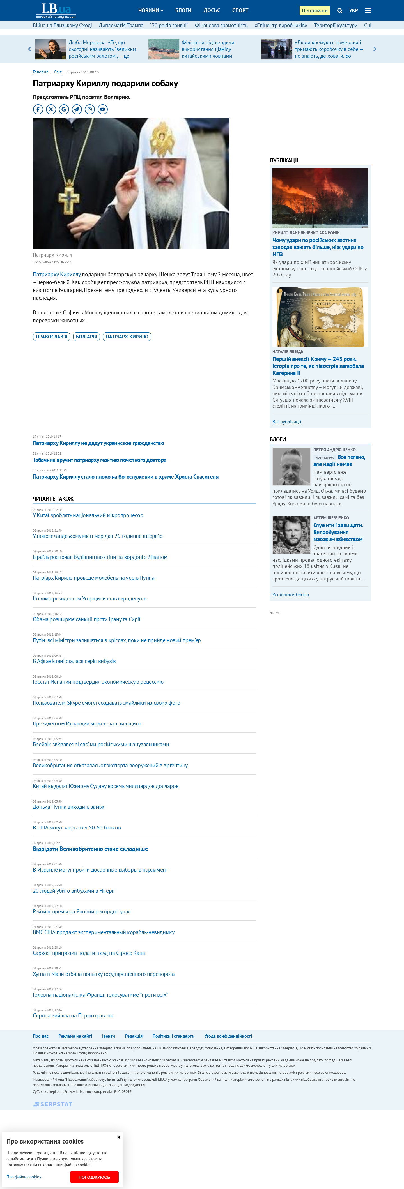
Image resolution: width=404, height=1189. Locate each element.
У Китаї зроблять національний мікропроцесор (88, 515)
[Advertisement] (144, 388)
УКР (353, 10)
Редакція (134, 1036)
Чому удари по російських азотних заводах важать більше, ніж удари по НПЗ (317, 247)
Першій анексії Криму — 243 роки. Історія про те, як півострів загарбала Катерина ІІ (318, 366)
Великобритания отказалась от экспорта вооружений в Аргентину (110, 765)
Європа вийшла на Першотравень (73, 1015)
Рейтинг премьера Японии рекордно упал (82, 911)
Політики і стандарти (173, 1036)
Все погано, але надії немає (339, 460)
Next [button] (374, 49)
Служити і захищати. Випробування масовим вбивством (338, 532)
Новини (150, 10)
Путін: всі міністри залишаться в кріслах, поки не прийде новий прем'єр (117, 640)
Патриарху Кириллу (57, 274)
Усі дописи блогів (290, 594)
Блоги (183, 10)
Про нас (41, 1036)
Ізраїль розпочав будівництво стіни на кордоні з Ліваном (100, 557)
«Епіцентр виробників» (280, 25)
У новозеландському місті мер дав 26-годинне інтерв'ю (97, 536)
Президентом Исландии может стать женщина (87, 723)
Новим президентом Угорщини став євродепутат (90, 598)
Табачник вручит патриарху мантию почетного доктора (99, 460)
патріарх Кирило (127, 336)
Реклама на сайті (75, 1036)
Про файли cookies (23, 1176)
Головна (41, 72)
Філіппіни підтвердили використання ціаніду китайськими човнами (208, 49)
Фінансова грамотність (221, 25)
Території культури (335, 25)
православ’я (51, 336)
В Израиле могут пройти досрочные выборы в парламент (100, 869)
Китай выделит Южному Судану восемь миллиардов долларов (105, 786)
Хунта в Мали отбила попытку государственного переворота (104, 974)
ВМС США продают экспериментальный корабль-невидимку (104, 932)
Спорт (240, 10)
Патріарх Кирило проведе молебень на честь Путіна (94, 577)
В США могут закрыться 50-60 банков (77, 827)
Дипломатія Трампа (121, 25)
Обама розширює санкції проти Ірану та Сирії (87, 619)
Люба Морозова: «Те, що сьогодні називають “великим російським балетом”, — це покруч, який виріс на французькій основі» (102, 56)
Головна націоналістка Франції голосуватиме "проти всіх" (100, 994)
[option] (89, 49)
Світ (57, 72)
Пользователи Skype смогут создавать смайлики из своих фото (106, 702)
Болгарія (86, 336)
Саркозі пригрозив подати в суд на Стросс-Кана (89, 953)
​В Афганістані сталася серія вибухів (74, 661)
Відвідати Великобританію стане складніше (90, 848)
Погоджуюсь (94, 1177)
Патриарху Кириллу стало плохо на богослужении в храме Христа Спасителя (126, 476)
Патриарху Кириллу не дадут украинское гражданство (98, 443)
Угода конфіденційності (228, 1036)
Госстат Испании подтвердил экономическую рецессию (98, 681)
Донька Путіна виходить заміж (68, 806)
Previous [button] (29, 49)
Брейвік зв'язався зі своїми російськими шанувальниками (101, 744)
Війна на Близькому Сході (62, 25)
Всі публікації (286, 422)
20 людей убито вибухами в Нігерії (74, 890)
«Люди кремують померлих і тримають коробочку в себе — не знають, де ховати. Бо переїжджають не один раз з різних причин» (329, 56)
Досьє (212, 10)
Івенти (108, 1036)
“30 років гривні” (169, 25)
